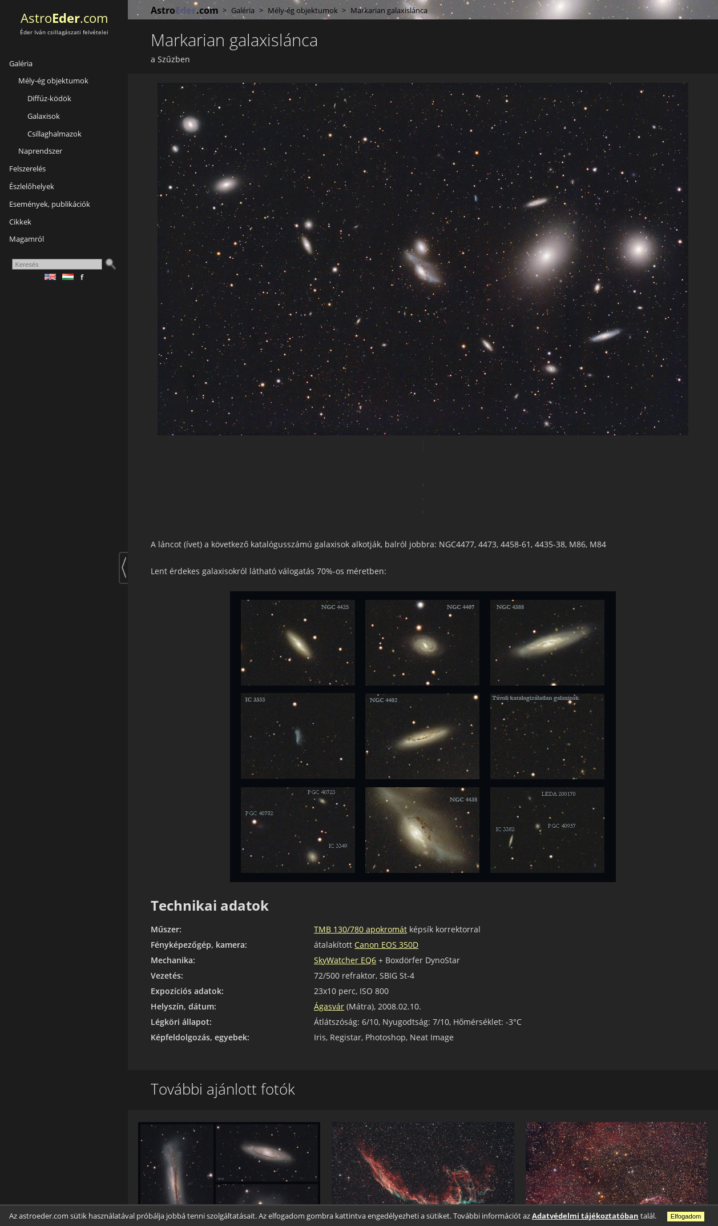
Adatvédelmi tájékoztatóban (585, 1216)
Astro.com (64, 18)
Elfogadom (686, 1216)
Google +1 (199, 445)
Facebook (163, 445)
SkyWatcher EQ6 (345, 897)
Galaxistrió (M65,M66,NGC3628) (199, 1189)
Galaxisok (43, 116)
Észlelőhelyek (31, 186)
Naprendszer (40, 151)
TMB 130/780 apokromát (360, 866)
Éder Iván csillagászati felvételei (64, 32)
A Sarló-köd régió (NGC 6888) (583, 1189)
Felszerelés (27, 168)
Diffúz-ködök (49, 98)
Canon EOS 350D (386, 881)
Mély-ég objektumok (53, 80)
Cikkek (20, 222)
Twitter (181, 445)
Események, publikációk (49, 204)
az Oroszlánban (161, 1199)
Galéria (21, 63)
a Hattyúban (350, 1199)
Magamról (26, 239)
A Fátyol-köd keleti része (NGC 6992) (403, 1189)
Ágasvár (329, 943)
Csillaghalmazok (54, 134)
